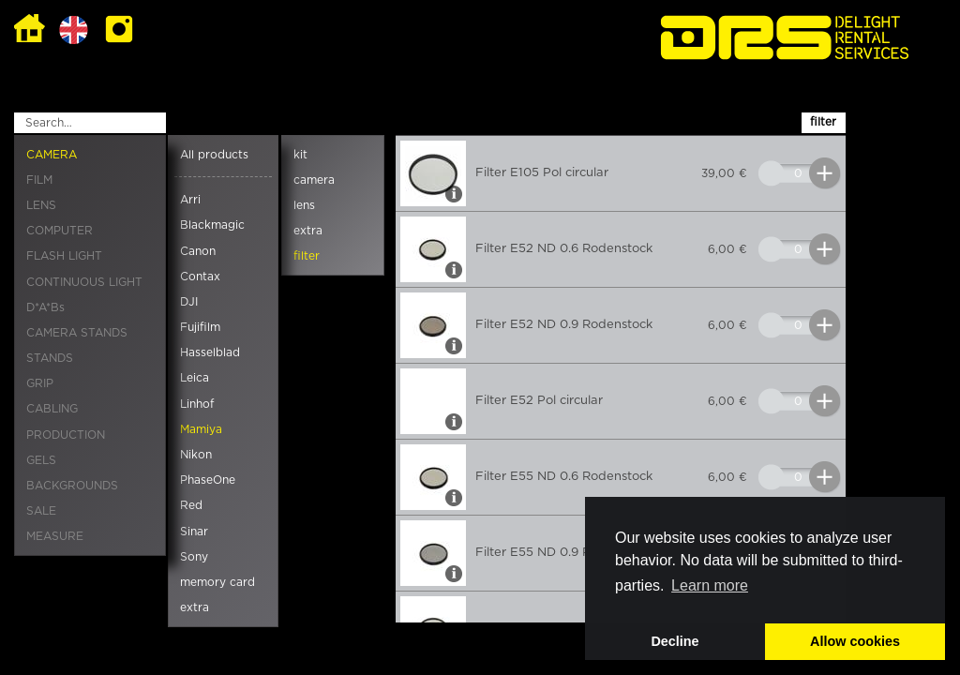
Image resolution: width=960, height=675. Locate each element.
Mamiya (201, 429)
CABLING (52, 408)
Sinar (194, 531)
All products (214, 154)
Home (29, 29)
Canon (198, 251)
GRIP (39, 383)
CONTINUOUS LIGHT (84, 282)
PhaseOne (207, 480)
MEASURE (54, 536)
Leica (194, 377)
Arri (190, 199)
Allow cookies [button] (855, 641)
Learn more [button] (709, 585)
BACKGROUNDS (72, 485)
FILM (39, 180)
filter (306, 256)
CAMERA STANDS (77, 332)
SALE (41, 511)
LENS (41, 205)
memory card (217, 582)
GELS (41, 460)
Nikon (196, 454)
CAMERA (51, 154)
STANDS (49, 358)
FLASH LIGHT (64, 256)
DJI (189, 302)
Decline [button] (674, 641)
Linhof (197, 404)
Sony (194, 556)
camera (314, 180)
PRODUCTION (65, 435)
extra (194, 607)
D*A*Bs (45, 307)
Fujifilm (200, 327)
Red (191, 505)
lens (304, 205)
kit (300, 154)
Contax (200, 276)
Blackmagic (212, 225)
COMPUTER (59, 230)
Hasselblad (210, 352)
